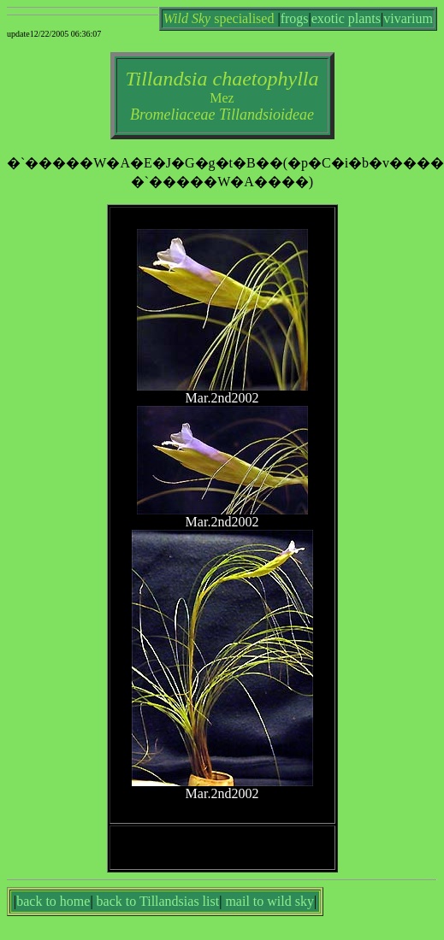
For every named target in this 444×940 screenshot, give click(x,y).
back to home (53, 901)
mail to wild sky (269, 901)
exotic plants (346, 18)
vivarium (408, 18)
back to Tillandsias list (158, 901)
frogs (295, 18)
